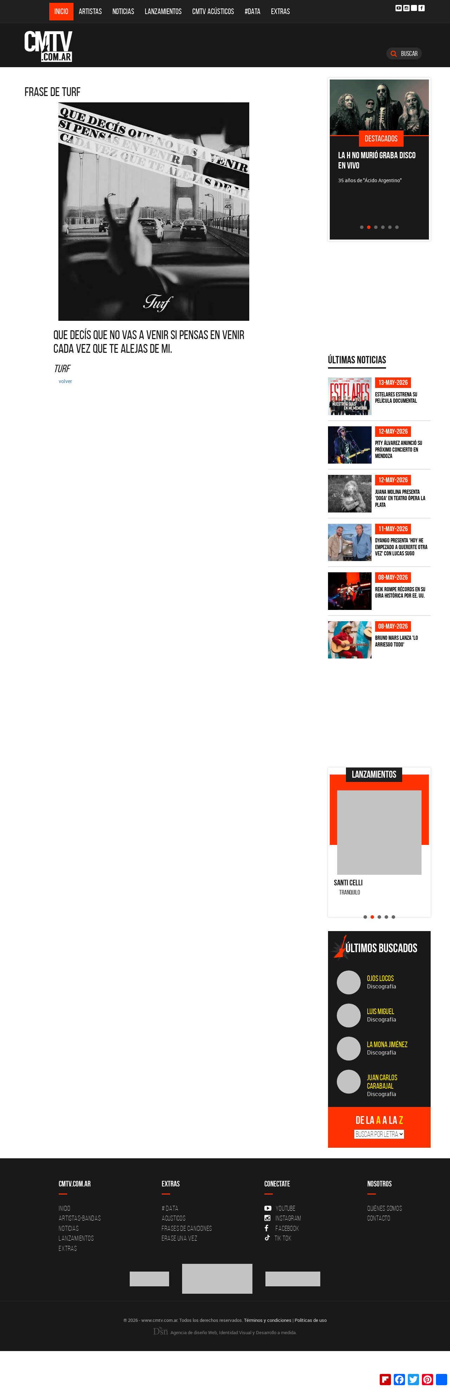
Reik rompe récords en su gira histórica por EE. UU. (400, 592)
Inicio (61, 11)
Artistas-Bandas (80, 1218)
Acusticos (174, 1218)
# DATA (170, 1208)
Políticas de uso (311, 1320)
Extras (280, 11)
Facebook (281, 1228)
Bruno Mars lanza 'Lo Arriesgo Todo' (396, 641)
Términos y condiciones (267, 1320)
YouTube (279, 1208)
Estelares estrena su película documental (396, 397)
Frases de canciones (187, 1228)
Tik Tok (277, 1238)
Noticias (123, 11)
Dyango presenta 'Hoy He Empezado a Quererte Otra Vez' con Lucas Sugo (401, 546)
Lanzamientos (163, 11)
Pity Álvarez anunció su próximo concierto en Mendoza (398, 449)
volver (65, 381)
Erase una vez (180, 1238)
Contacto (379, 1218)
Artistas (90, 11)
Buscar (404, 53)
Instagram (282, 1218)
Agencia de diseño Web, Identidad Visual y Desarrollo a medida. (225, 1332)
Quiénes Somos (384, 1208)
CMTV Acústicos (213, 11)
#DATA (253, 11)
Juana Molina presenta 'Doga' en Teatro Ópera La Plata (400, 498)
